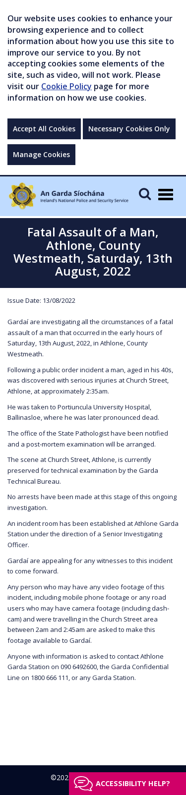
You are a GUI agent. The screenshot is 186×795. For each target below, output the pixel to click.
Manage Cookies (41, 154)
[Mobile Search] (144, 193)
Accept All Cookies (44, 128)
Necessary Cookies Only (129, 128)
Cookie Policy (66, 86)
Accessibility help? (133, 783)
